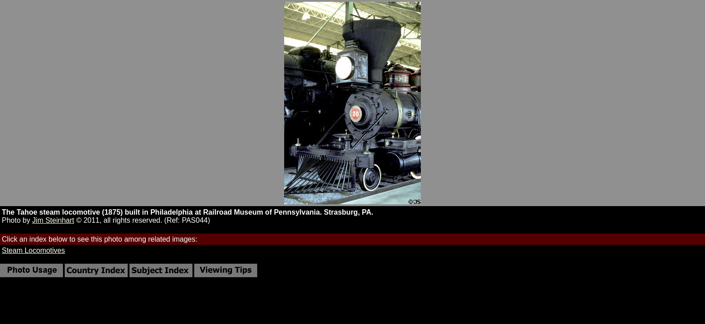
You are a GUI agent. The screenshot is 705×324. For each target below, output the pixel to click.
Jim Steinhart (53, 220)
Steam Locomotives (33, 250)
